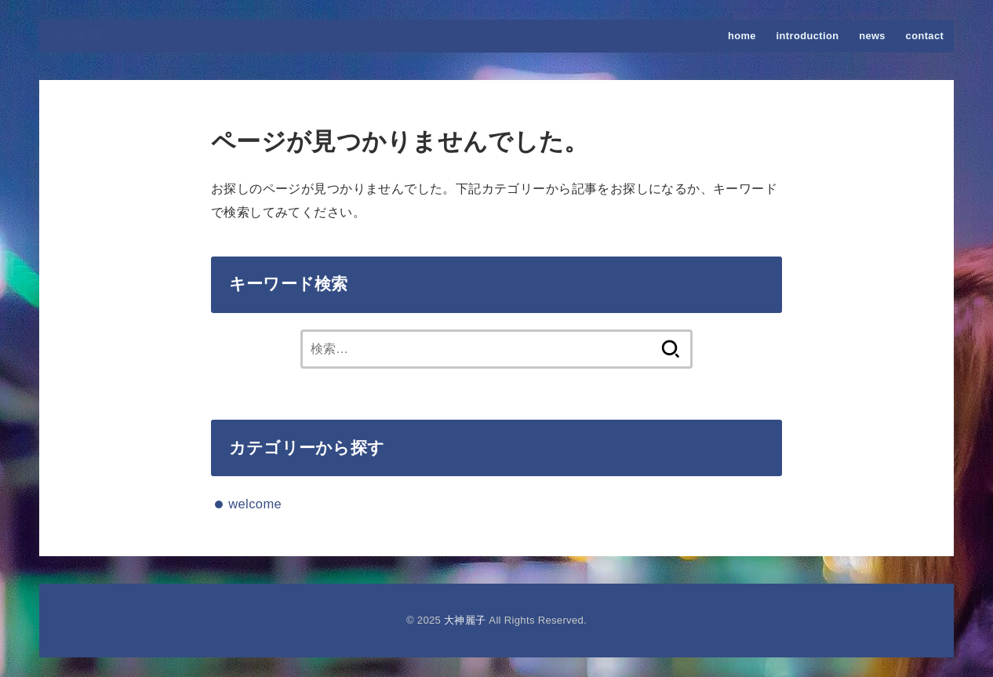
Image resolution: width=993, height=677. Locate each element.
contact (925, 36)
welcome (255, 504)
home (742, 36)
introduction (808, 36)
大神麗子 (86, 36)
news (872, 36)
